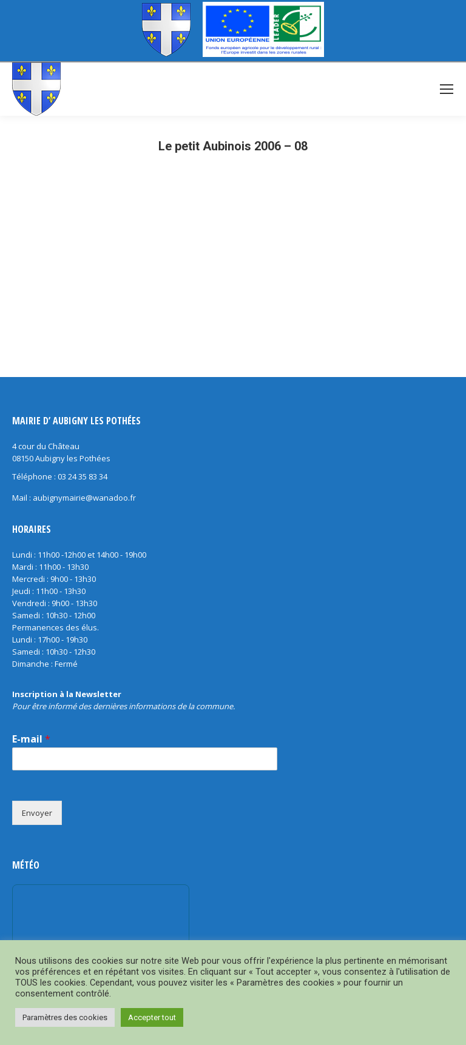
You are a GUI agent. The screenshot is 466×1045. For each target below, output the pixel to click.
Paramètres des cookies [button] (64, 1017)
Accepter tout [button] (152, 1017)
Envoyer (37, 812)
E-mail (31, 739)
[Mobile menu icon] (446, 89)
